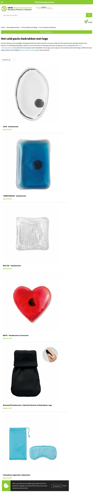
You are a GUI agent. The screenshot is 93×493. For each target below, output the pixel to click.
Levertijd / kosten (53, 489)
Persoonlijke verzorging (29, 27)
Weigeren (64, 485)
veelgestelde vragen (60, 473)
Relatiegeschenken (13, 27)
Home (3, 27)
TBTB (75, 408)
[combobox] (43, 15)
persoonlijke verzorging (28, 50)
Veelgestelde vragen (54, 486)
